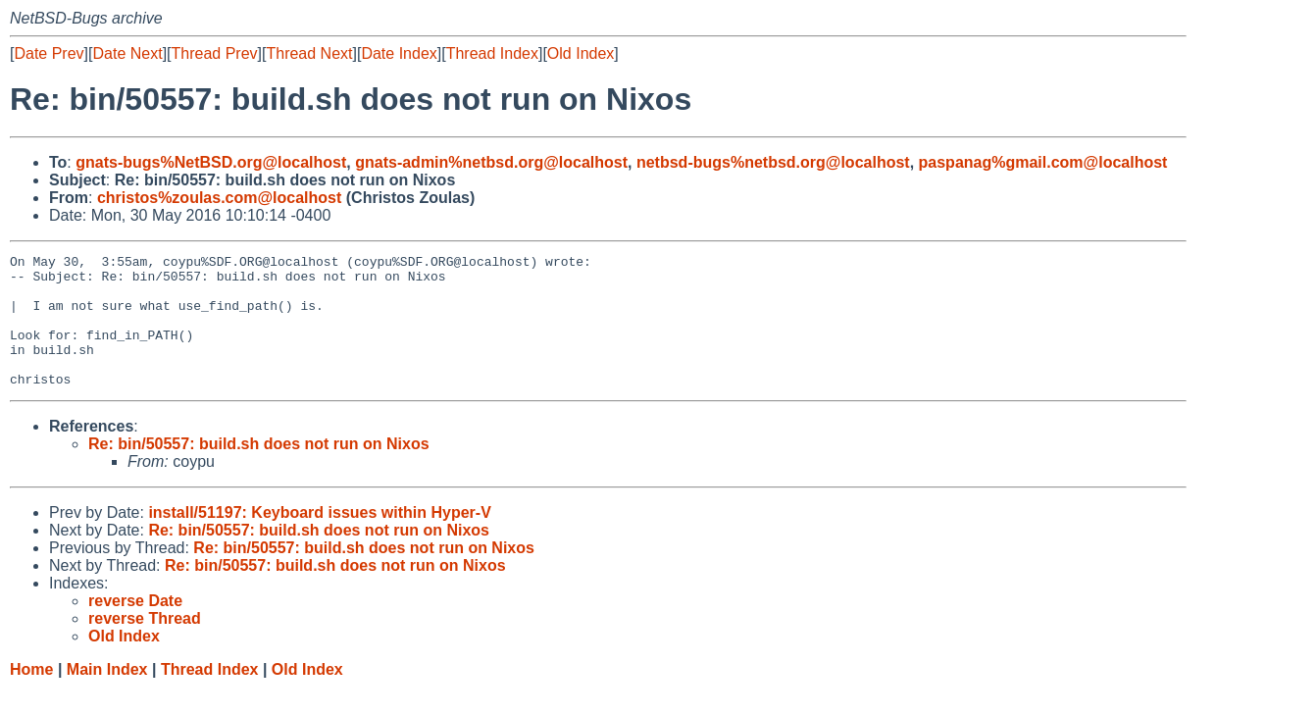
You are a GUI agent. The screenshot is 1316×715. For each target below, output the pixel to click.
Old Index (580, 53)
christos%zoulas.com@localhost (219, 197)
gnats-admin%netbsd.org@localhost (491, 162)
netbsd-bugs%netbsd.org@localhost (773, 162)
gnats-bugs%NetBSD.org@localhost (211, 162)
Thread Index (492, 53)
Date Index (398, 53)
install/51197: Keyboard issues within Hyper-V (319, 539)
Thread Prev (215, 53)
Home (31, 696)
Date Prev (48, 53)
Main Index (107, 696)
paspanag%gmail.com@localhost (1043, 162)
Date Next (127, 53)
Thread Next (309, 53)
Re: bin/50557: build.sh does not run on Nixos (259, 470)
